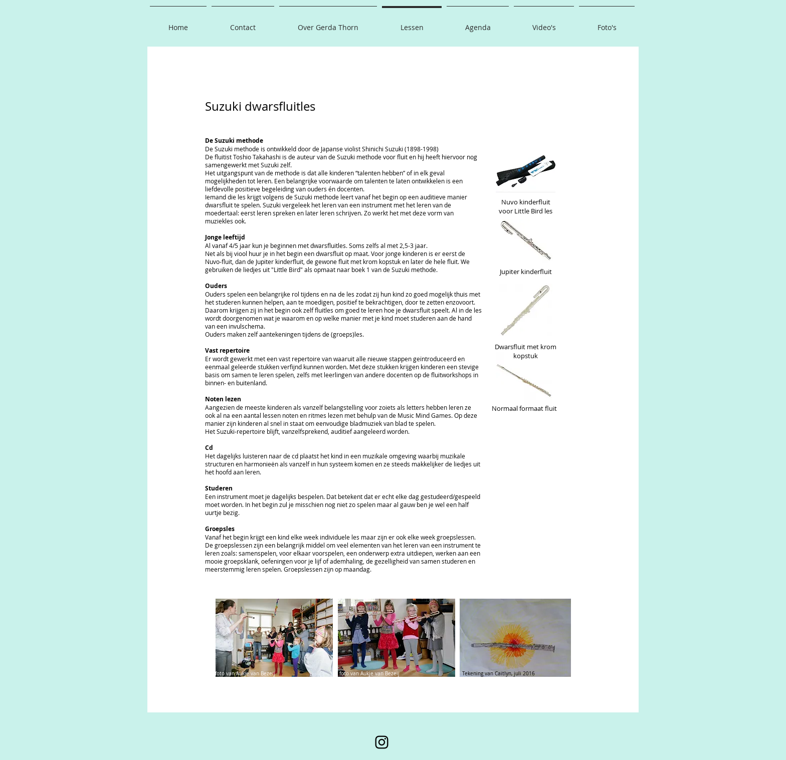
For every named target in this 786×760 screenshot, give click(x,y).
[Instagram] (381, 742)
